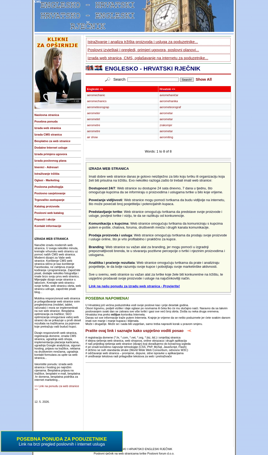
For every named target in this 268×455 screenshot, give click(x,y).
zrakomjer (166, 125)
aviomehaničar (169, 95)
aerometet (93, 119)
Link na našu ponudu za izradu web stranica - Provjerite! (134, 286)
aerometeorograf (170, 107)
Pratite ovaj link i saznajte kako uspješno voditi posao (135, 331)
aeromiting (166, 137)
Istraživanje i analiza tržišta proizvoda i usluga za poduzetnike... (143, 41)
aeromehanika (169, 101)
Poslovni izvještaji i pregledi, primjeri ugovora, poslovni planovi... (143, 50)
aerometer (93, 113)
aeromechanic (96, 95)
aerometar (166, 113)
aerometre (93, 125)
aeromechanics (97, 101)
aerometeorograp (98, 107)
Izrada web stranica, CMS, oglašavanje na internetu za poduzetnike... (148, 58)
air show (92, 137)
